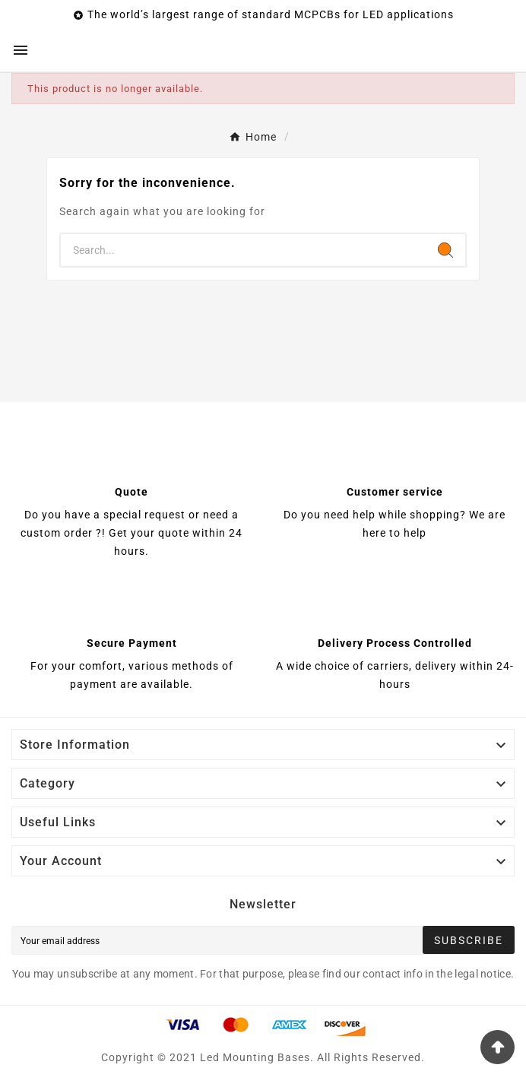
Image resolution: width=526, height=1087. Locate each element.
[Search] (243, 250)
